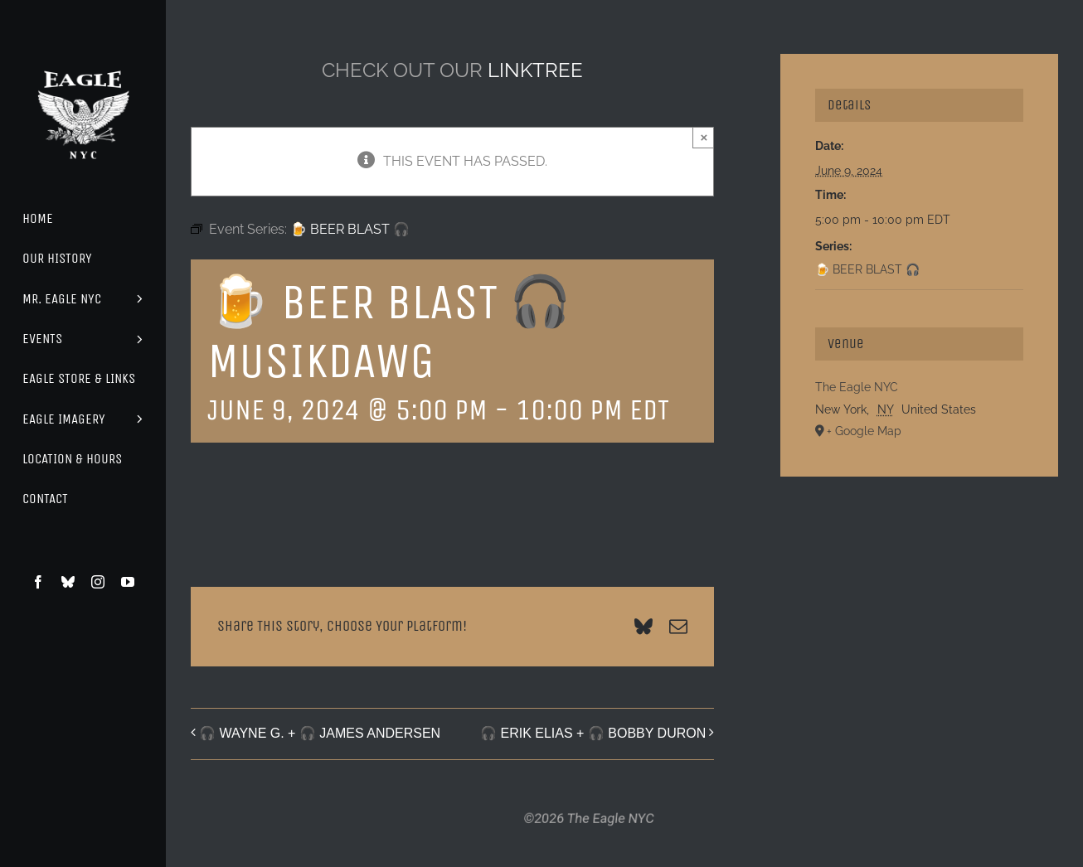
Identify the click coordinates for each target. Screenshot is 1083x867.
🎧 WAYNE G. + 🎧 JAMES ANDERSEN (319, 733)
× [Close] (703, 137)
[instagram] (97, 581)
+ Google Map (864, 431)
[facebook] (38, 581)
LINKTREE (535, 70)
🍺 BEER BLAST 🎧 (867, 269)
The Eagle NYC (856, 387)
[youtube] (127, 581)
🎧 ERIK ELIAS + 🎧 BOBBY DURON (593, 733)
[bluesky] (68, 581)
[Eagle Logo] (83, 56)
